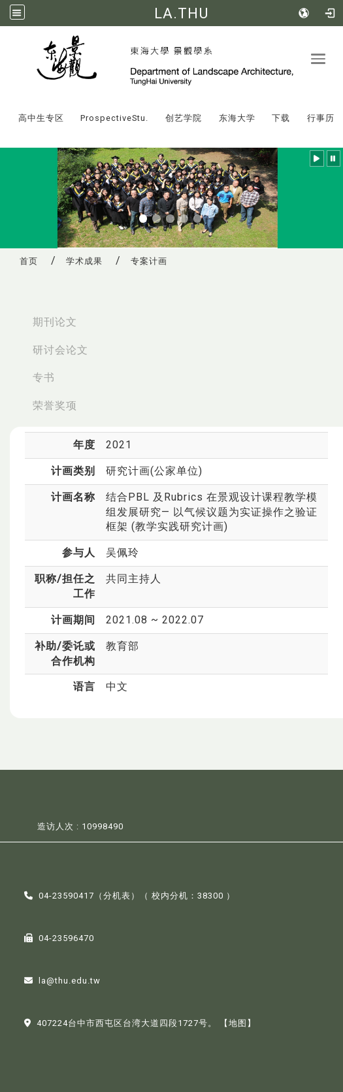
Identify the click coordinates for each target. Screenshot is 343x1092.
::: (6, 109)
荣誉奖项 (55, 405)
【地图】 (238, 1023)
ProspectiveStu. (114, 118)
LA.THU (181, 13)
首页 (29, 261)
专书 (44, 377)
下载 (281, 118)
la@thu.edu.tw (70, 980)
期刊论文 (55, 322)
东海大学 (237, 118)
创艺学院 (183, 118)
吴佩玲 (122, 552)
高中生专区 (41, 118)
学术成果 (84, 261)
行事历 (321, 118)
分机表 (117, 896)
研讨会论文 (60, 350)
